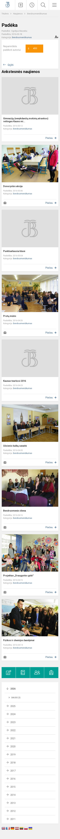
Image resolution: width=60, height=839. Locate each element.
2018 (13, 762)
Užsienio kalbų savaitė (15, 446)
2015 (13, 787)
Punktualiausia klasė (14, 251)
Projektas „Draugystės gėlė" (18, 575)
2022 (13, 730)
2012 (13, 811)
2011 (13, 819)
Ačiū (32, 48)
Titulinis (5, 13)
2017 (13, 770)
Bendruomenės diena (14, 510)
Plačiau (49, 138)
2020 (13, 746)
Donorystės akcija (13, 186)
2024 (13, 714)
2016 (13, 779)
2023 (13, 722)
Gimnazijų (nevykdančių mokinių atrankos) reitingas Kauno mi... (25, 120)
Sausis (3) (15, 697)
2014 (13, 795)
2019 (13, 754)
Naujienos (18, 13)
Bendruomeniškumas (37, 13)
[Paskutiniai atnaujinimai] (31, 5)
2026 (13, 688)
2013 (13, 803)
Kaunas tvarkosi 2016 (14, 381)
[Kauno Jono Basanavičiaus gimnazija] (7, 4)
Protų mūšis (9, 316)
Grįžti (10, 65)
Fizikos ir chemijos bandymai (18, 640)
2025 (13, 706)
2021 (13, 738)
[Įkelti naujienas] (20, 5)
